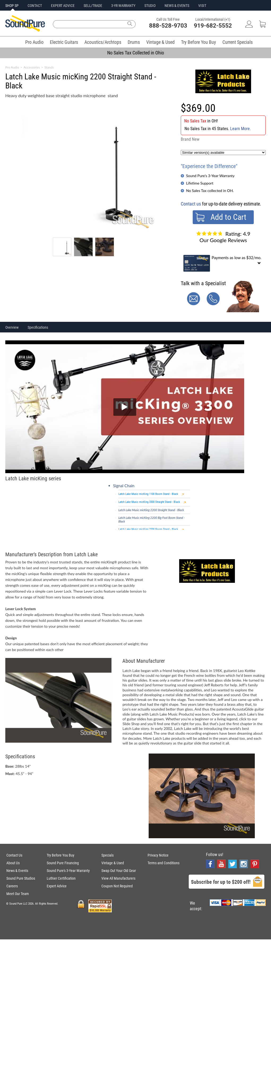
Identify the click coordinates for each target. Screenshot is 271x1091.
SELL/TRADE (93, 5)
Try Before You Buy (198, 42)
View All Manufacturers (118, 878)
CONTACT (35, 5)
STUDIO (150, 5)
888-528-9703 (168, 25)
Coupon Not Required (117, 886)
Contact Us (14, 855)
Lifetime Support (199, 183)
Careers (12, 886)
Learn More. (240, 128)
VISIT (202, 5)
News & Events (17, 870)
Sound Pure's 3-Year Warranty (210, 175)
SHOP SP (12, 5)
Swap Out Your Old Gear (118, 870)
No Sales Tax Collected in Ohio (135, 52)
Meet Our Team (17, 894)
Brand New (190, 139)
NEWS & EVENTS (177, 5)
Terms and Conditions (163, 863)
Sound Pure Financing (63, 863)
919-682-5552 (213, 25)
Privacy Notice (158, 855)
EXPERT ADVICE (63, 5)
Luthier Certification (61, 878)
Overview (12, 327)
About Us (13, 863)
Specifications (38, 327)
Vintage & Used (160, 42)
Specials (107, 855)
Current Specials (237, 42)
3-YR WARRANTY (123, 5)
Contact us (191, 204)
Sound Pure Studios (20, 878)
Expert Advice (57, 886)
